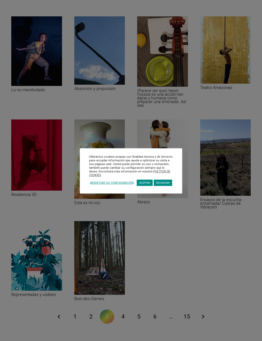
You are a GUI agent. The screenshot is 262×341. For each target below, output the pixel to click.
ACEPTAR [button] (144, 182)
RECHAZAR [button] (163, 182)
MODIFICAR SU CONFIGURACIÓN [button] (112, 183)
